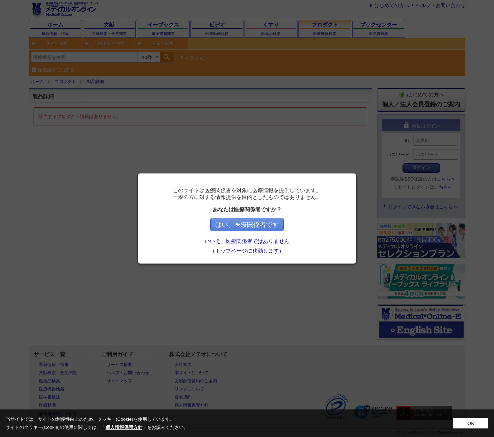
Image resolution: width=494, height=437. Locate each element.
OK (470, 423)
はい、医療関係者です (247, 224)
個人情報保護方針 (124, 427)
